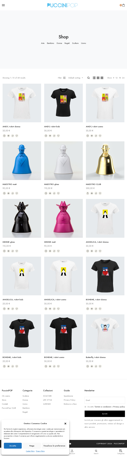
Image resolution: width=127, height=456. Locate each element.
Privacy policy (119, 406)
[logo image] (62, 5)
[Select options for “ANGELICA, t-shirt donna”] (87, 251)
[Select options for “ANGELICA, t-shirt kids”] (4, 308)
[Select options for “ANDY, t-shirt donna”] (4, 135)
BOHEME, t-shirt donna (97, 299)
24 (123, 77)
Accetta (12, 445)
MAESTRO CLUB (93, 184)
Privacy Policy (40, 451)
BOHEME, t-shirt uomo (54, 357)
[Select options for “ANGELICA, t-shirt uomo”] (46, 308)
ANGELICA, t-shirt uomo (55, 299)
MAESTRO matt (10, 184)
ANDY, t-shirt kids (52, 126)
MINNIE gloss (9, 241)
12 (117, 77)
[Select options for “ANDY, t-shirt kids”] (46, 135)
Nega (31, 445)
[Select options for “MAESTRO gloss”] (46, 193)
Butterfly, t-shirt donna (96, 357)
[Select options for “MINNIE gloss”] (4, 251)
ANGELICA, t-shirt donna (98, 241)
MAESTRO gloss (51, 184)
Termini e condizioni (102, 406)
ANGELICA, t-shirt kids (13, 299)
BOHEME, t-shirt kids (12, 357)
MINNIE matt (50, 241)
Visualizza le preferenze (54, 445)
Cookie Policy (30, 451)
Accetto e (104, 406)
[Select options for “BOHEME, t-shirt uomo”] (46, 366)
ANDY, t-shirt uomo (95, 126)
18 (120, 77)
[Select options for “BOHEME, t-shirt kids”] (4, 366)
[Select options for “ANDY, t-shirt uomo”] (87, 135)
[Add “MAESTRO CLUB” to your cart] (87, 193)
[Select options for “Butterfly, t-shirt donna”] (87, 366)
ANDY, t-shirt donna (12, 126)
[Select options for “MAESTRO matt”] (4, 193)
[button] (65, 423)
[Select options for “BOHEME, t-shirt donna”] (87, 308)
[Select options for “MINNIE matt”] (46, 251)
